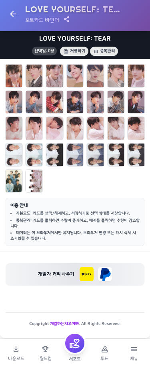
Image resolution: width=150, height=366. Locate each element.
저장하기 (74, 51)
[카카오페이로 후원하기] (87, 274)
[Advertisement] (75, 308)
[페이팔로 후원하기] (105, 274)
